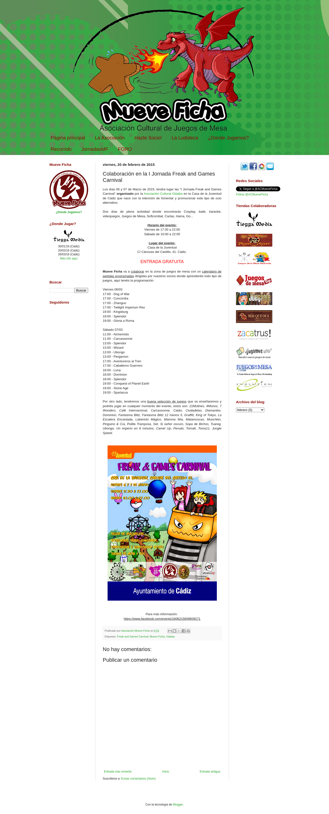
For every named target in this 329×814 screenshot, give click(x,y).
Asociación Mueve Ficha (135, 630)
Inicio (165, 771)
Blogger (178, 804)
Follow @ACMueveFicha (252, 194)
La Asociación (110, 137)
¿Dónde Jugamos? (69, 212)
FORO (125, 149)
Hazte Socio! (148, 137)
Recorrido (61, 149)
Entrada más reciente (118, 771)
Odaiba (170, 636)
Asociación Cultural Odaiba (163, 193)
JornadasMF (94, 149)
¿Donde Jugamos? (228, 137)
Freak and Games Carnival (132, 636)
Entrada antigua (210, 771)
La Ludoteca (185, 137)
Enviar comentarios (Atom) (138, 778)
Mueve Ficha (157, 636)
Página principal (68, 137)
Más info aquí (69, 258)
